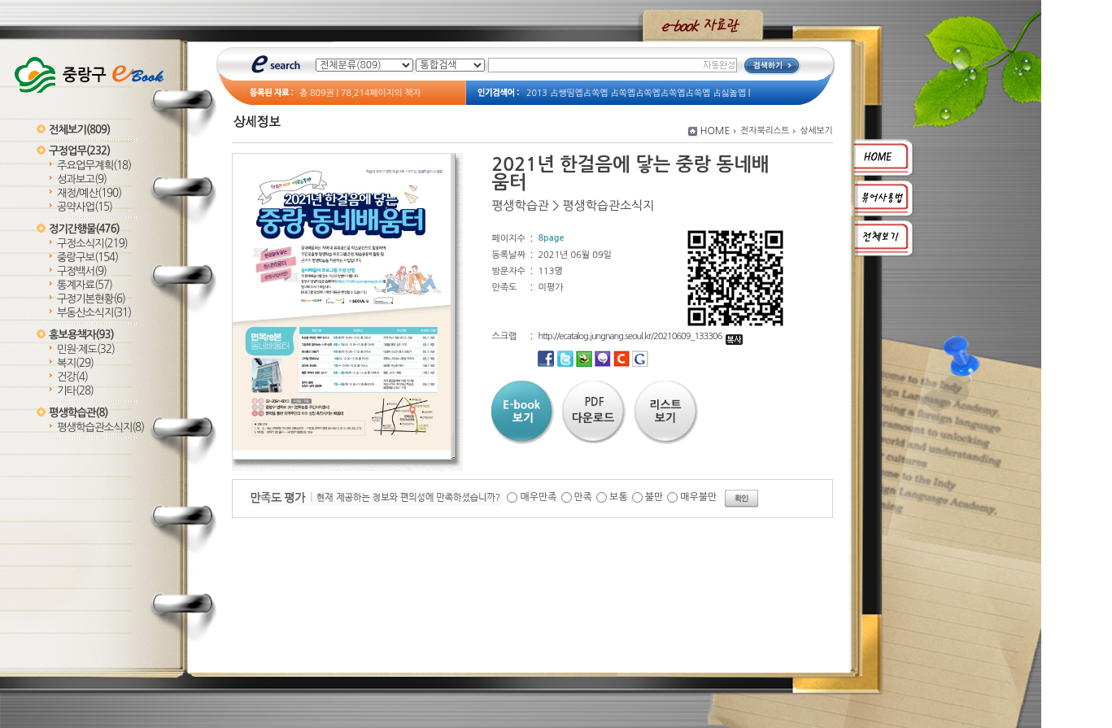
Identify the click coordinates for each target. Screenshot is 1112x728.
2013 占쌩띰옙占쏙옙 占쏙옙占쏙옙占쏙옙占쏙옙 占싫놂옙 (636, 93)
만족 (583, 497)
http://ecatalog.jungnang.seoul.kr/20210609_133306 (640, 336)
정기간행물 (84, 229)
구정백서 (82, 271)
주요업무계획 (94, 165)
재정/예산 (89, 193)
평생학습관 (78, 413)
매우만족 (538, 497)
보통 (618, 497)
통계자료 (84, 285)
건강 (72, 377)
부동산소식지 (94, 312)
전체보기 (79, 129)
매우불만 (698, 497)
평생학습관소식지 (100, 427)
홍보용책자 (81, 334)
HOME (715, 131)
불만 (654, 497)
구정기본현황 (91, 299)
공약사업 (84, 207)
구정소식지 (92, 243)
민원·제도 (86, 349)
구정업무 (79, 151)
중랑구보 (87, 257)
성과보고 (82, 179)
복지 (75, 363)
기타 (75, 391)
